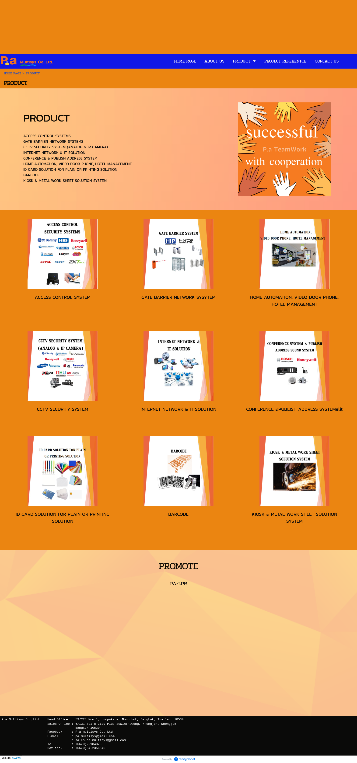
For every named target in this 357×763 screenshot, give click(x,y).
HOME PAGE (13, 73)
